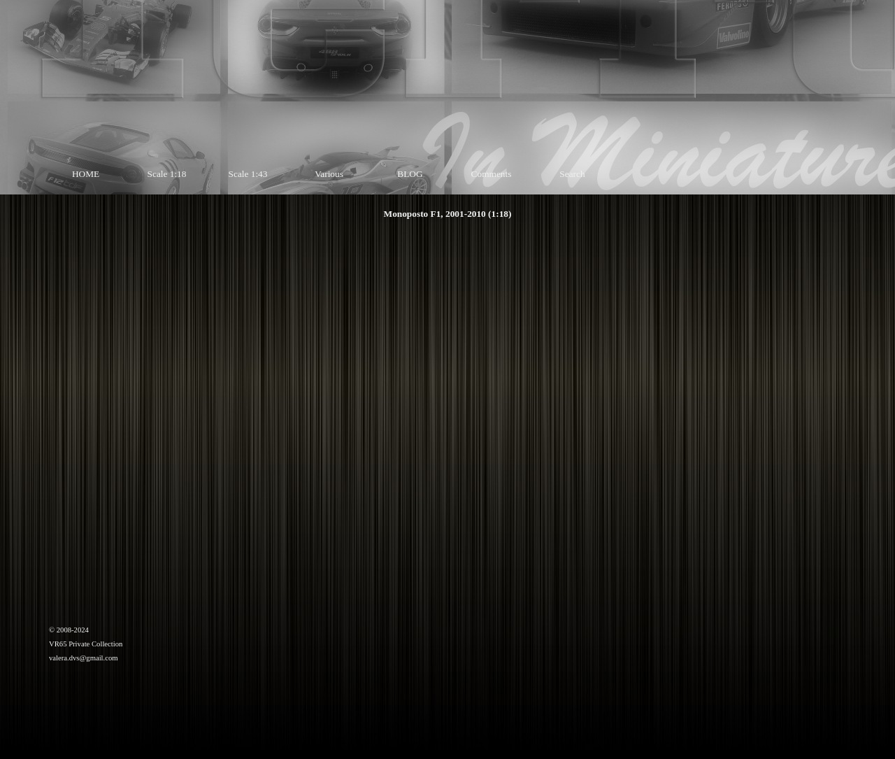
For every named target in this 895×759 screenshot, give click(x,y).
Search (572, 174)
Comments (491, 174)
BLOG (409, 174)
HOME (85, 174)
